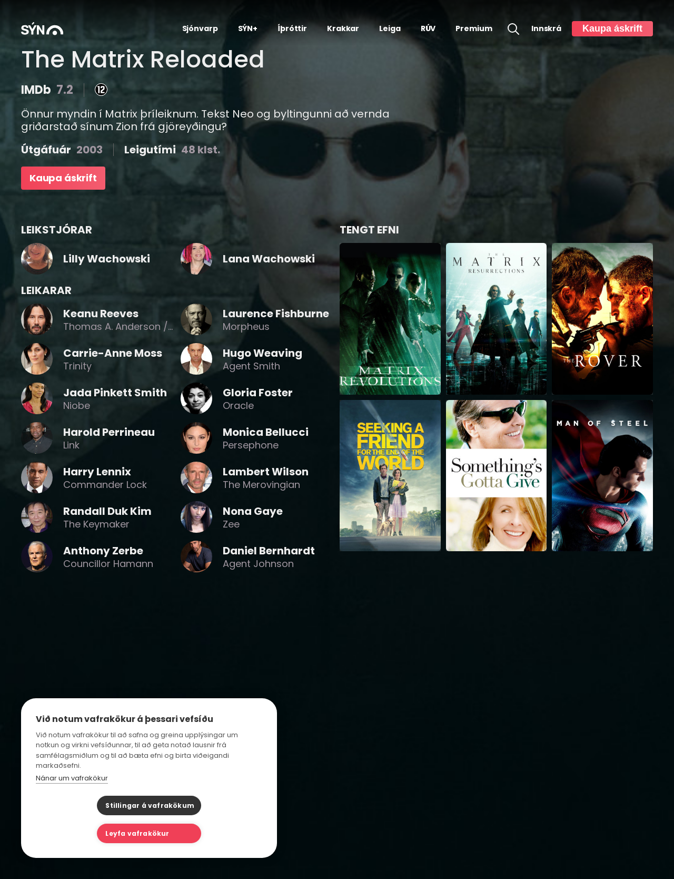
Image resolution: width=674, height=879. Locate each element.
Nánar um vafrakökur (72, 806)
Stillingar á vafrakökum (88, 833)
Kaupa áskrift (612, 28)
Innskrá (546, 28)
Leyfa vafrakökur (201, 833)
